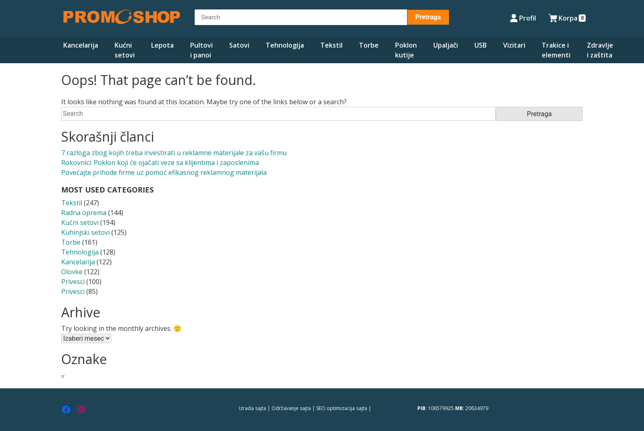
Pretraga (428, 17)
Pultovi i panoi (201, 50)
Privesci (73, 281)
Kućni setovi (125, 50)
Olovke (72, 271)
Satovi (239, 45)
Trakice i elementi (556, 50)
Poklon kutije (406, 50)
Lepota (162, 45)
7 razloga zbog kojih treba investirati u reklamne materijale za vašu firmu (174, 152)
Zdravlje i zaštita (600, 50)
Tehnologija (285, 45)
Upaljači (445, 45)
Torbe (369, 45)
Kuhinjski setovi (85, 232)
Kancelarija (80, 45)
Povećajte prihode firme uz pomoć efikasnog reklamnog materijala (164, 172)
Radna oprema (83, 212)
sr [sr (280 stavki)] (63, 376)
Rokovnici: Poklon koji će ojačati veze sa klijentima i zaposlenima (160, 162)
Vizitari (514, 45)
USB (480, 45)
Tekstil (331, 45)
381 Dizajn (385, 408)
